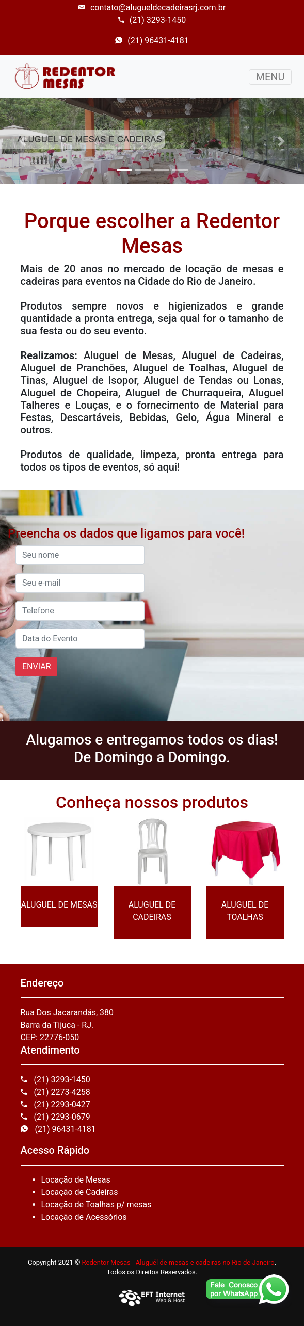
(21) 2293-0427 (55, 1104)
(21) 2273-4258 (55, 1092)
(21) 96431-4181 (151, 40)
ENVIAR (36, 666)
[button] (22, 141)
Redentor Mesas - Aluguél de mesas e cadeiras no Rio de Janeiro (178, 1262)
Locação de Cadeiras (79, 1192)
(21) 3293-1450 (152, 20)
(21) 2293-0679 (55, 1117)
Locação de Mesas (75, 1180)
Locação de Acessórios (84, 1217)
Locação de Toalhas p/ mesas (96, 1204)
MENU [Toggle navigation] (269, 77)
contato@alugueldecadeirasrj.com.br (152, 7)
